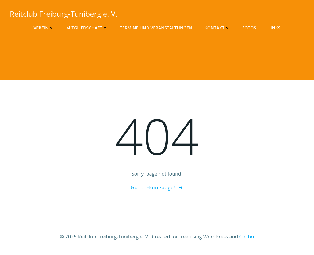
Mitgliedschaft (87, 28)
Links (274, 28)
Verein (44, 28)
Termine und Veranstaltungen (156, 28)
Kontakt (217, 28)
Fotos (249, 28)
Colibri (246, 236)
